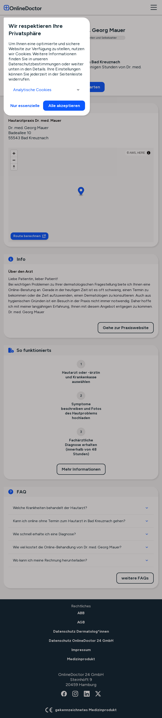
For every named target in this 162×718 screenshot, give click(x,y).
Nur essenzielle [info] (25, 105)
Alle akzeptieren (64, 105)
